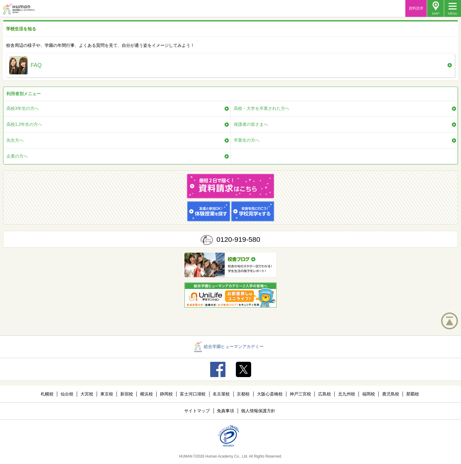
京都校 (243, 393)
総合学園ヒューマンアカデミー (229, 346)
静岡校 (166, 393)
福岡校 (368, 393)
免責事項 (225, 410)
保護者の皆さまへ (251, 124)
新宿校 (126, 393)
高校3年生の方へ (22, 108)
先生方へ (15, 140)
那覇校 (412, 393)
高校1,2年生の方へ (24, 124)
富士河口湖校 (193, 393)
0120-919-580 (238, 239)
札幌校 (47, 393)
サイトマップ (197, 410)
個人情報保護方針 (258, 410)
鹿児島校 (390, 393)
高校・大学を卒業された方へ (261, 108)
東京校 (106, 393)
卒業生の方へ (246, 140)
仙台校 (67, 393)
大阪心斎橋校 (270, 393)
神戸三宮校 (300, 393)
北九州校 (346, 393)
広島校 (324, 393)
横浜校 (146, 393)
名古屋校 (221, 393)
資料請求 (416, 8)
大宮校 (86, 393)
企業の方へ (17, 156)
